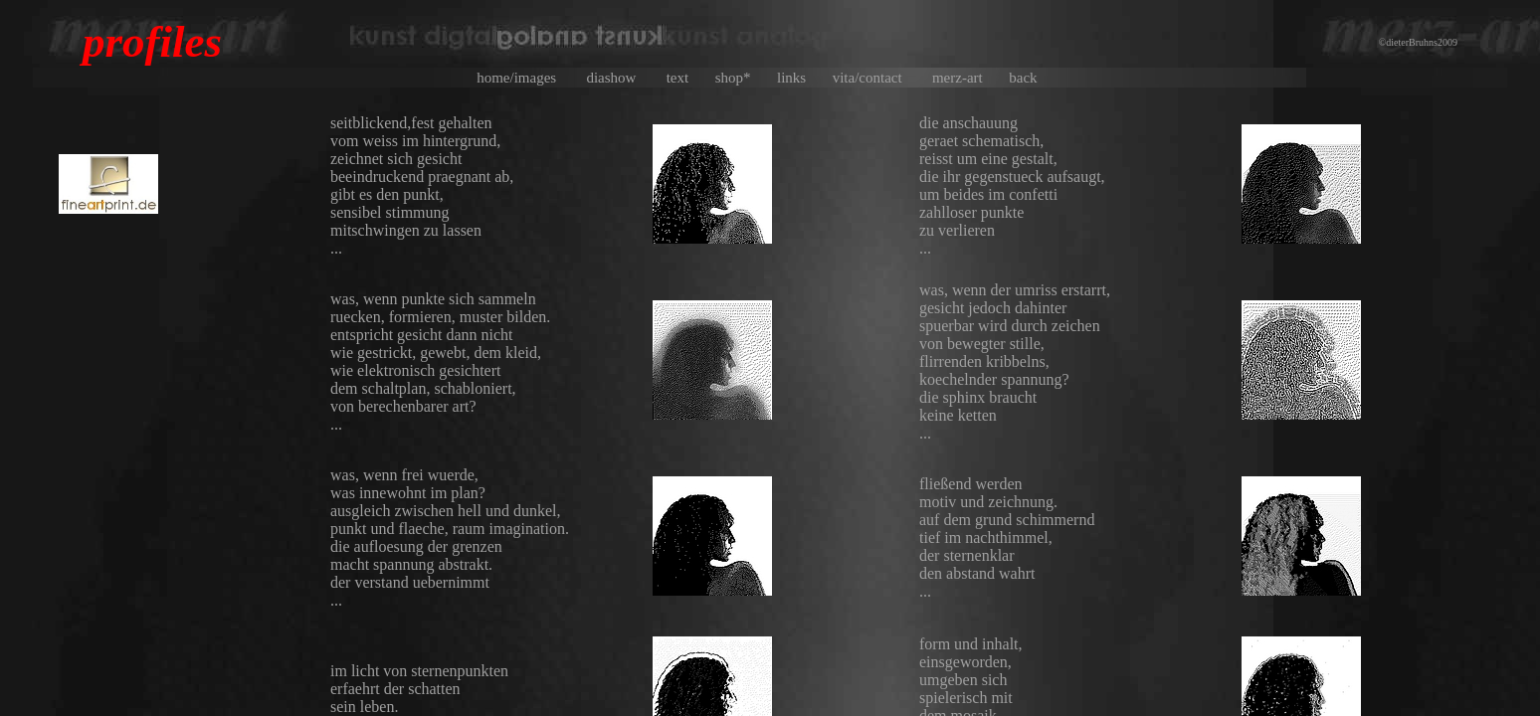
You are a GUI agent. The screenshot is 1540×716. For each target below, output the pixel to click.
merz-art (968, 78)
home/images (529, 78)
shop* (744, 78)
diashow (624, 78)
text (689, 78)
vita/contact (880, 78)
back (1036, 78)
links (803, 78)
